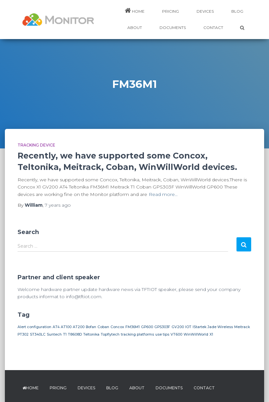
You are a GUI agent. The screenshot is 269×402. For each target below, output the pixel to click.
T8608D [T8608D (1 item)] (75, 334)
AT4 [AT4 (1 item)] (56, 327)
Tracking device (36, 145)
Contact (213, 27)
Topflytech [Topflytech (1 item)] (110, 334)
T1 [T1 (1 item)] (65, 334)
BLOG (237, 11)
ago (58, 205)
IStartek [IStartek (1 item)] (199, 327)
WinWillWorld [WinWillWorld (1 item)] (196, 334)
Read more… (163, 194)
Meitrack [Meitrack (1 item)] (242, 327)
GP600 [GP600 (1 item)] (147, 327)
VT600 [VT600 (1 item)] (176, 334)
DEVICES (205, 11)
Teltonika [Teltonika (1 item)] (91, 334)
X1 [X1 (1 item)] (211, 334)
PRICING (170, 11)
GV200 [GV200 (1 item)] (178, 327)
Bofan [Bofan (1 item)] (91, 327)
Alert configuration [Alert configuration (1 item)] (34, 327)
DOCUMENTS (173, 27)
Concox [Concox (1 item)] (117, 327)
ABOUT (134, 27)
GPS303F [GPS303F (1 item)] (162, 327)
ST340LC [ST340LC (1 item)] (37, 334)
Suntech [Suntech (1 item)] (54, 334)
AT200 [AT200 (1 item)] (78, 327)
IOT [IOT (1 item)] (188, 327)
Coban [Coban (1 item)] (103, 327)
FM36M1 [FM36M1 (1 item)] (132, 327)
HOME (135, 10)
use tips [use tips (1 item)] (162, 334)
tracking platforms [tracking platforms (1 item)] (137, 334)
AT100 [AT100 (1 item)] (66, 327)
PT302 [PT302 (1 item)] (23, 334)
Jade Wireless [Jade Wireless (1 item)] (220, 327)
